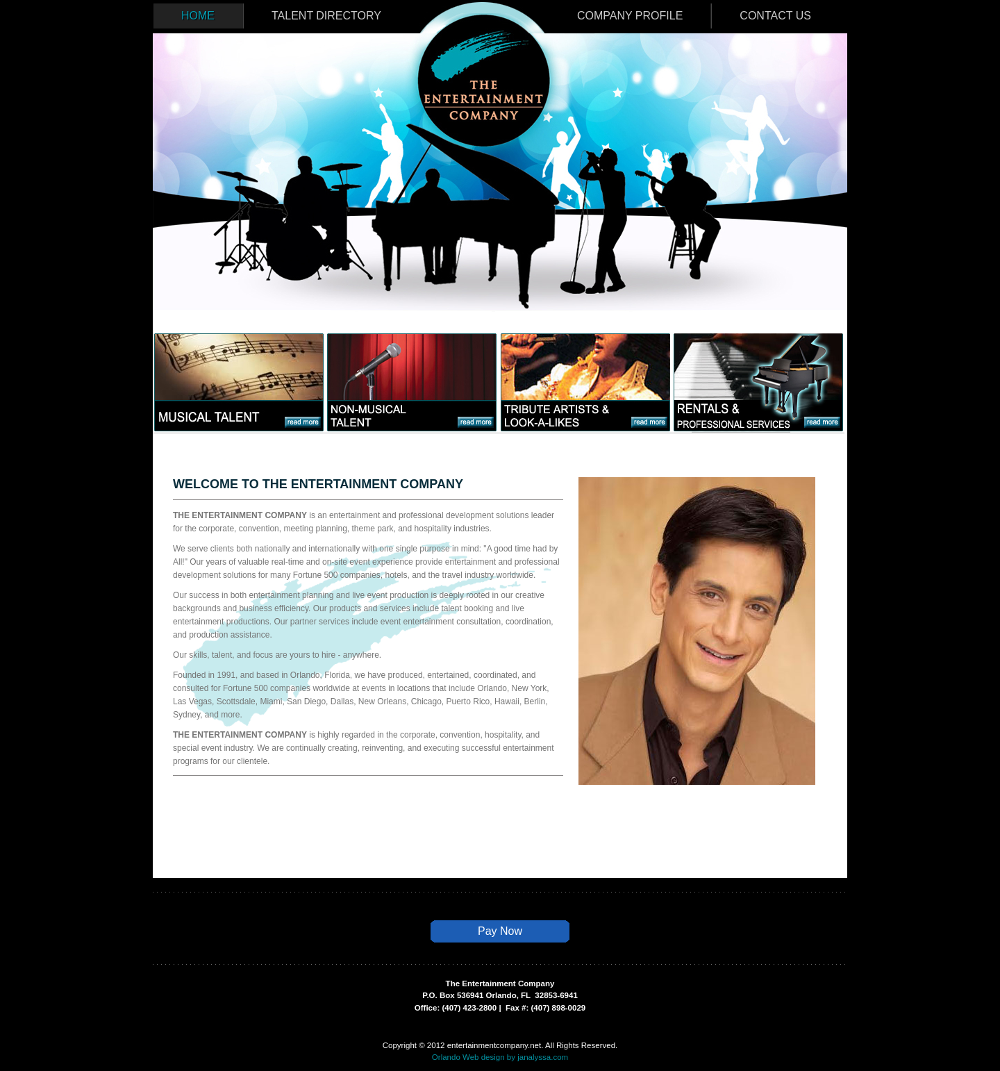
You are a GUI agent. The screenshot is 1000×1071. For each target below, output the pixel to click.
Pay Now (500, 931)
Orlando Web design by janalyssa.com (500, 1057)
